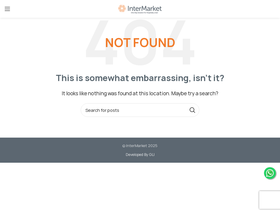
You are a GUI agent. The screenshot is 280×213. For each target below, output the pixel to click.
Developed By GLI (140, 154)
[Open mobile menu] (7, 9)
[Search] (140, 110)
